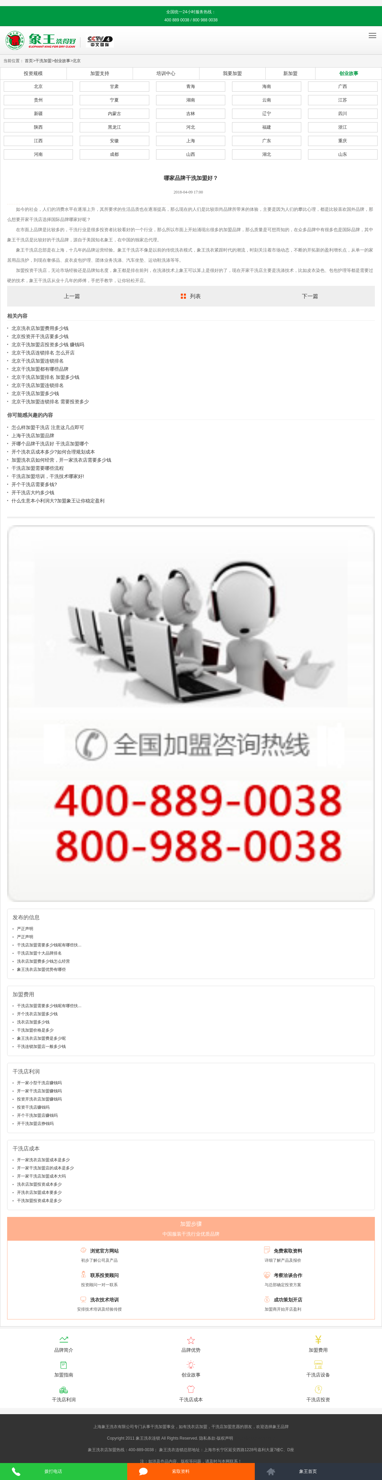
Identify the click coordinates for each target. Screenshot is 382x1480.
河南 (38, 154)
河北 (190, 127)
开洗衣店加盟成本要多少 (39, 1192)
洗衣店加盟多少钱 (33, 1022)
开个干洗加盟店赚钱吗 (37, 1115)
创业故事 (62, 60)
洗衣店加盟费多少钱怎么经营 (43, 961)
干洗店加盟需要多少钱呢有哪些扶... (49, 945)
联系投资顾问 (104, 1275)
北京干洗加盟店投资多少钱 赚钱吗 (48, 344)
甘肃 (114, 86)
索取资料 (181, 1471)
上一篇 (72, 296)
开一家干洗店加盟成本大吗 (41, 1176)
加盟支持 (99, 73)
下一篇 (310, 296)
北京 (77, 60)
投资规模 (33, 73)
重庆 (342, 140)
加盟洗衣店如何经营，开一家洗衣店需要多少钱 (61, 460)
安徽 (114, 140)
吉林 (190, 113)
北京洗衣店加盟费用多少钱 (40, 328)
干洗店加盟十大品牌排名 (39, 953)
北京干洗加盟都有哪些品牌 (40, 369)
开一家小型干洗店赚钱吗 (39, 1082)
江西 (38, 140)
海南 (266, 86)
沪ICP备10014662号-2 (254, 1438)
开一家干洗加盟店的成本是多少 (45, 1168)
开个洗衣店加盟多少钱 (37, 1014)
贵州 (38, 100)
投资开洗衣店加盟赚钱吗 (39, 1099)
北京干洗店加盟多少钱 (35, 393)
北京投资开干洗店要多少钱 (40, 336)
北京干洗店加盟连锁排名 (38, 361)
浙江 (342, 127)
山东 (342, 154)
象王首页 (308, 1471)
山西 (190, 154)
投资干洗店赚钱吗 (33, 1107)
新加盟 (290, 73)
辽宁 (266, 113)
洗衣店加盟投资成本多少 (39, 1184)
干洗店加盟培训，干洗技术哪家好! (48, 476)
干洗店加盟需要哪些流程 (38, 468)
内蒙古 (114, 113)
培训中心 (165, 73)
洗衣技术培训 (104, 1299)
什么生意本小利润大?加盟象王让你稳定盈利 (58, 500)
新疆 (38, 113)
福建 (266, 127)
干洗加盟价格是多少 (35, 1030)
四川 (342, 113)
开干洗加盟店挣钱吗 (35, 1123)
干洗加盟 (43, 60)
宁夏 (114, 100)
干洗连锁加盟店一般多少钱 (41, 1046)
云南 (266, 100)
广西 (342, 86)
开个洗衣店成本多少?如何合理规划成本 (53, 452)
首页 (29, 60)
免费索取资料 (288, 1251)
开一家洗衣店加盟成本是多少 (43, 1160)
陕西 (38, 127)
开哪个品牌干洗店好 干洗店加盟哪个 (50, 443)
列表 (195, 296)
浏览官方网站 (104, 1251)
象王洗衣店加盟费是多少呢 (41, 1038)
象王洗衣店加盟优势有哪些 (41, 969)
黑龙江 (114, 127)
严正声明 (25, 928)
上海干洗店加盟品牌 (33, 435)
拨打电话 (53, 1471)
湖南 (190, 100)
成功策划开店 (288, 1299)
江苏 (342, 100)
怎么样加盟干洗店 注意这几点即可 (48, 427)
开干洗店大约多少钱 (33, 492)
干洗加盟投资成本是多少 (39, 1200)
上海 (190, 140)
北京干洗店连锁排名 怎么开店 (43, 352)
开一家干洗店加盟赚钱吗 (39, 1091)
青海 (190, 86)
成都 (114, 154)
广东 (266, 140)
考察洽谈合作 (288, 1275)
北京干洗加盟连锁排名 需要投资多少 (50, 401)
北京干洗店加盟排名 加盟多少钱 (45, 377)
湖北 (266, 154)
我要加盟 (232, 73)
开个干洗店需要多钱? (34, 484)
